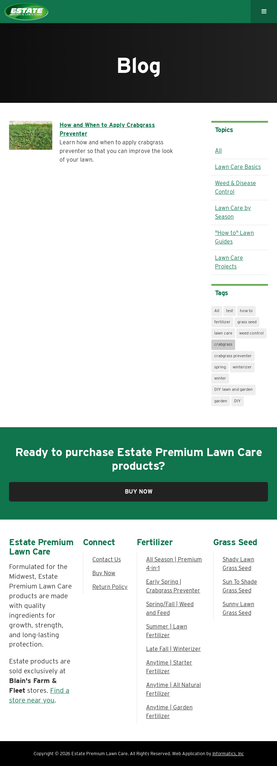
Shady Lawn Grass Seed (238, 564)
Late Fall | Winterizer (173, 648)
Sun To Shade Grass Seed (240, 586)
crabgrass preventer (233, 355)
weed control (251, 333)
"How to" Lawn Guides (234, 237)
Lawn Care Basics (238, 166)
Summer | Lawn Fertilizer (166, 631)
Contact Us (106, 559)
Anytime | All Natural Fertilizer (173, 689)
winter (220, 378)
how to (246, 310)
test (229, 310)
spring (220, 366)
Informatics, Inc (228, 753)
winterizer (242, 366)
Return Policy (110, 586)
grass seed (246, 321)
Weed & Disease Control (235, 187)
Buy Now (139, 491)
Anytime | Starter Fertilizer (169, 667)
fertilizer (222, 321)
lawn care (223, 333)
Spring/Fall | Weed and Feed (170, 608)
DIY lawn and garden (233, 389)
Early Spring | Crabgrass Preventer (173, 586)
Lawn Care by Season (233, 212)
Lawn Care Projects (229, 262)
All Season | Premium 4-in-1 (174, 564)
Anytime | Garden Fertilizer (169, 711)
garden (220, 400)
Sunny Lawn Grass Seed (238, 608)
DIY (237, 400)
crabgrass (223, 344)
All (218, 150)
